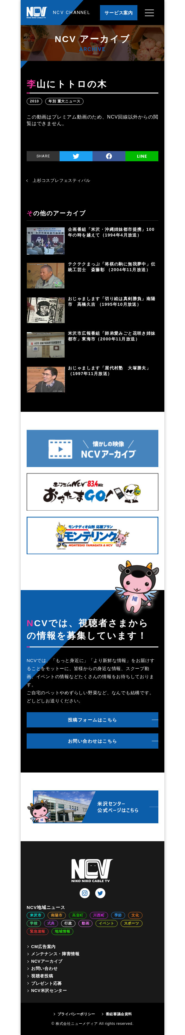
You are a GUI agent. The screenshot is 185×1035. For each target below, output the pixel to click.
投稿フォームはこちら (92, 719)
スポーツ (131, 923)
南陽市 (56, 915)
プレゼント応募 (46, 983)
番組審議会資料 (119, 1014)
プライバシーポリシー (76, 1014)
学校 (34, 923)
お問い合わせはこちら (92, 741)
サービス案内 (118, 12)
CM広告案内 (43, 946)
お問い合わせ (44, 968)
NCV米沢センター (49, 990)
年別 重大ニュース (64, 101)
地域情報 (62, 931)
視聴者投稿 (42, 975)
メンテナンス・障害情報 (55, 953)
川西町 (98, 915)
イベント (106, 923)
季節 (118, 915)
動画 (86, 923)
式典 (51, 923)
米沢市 (35, 915)
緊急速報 (37, 931)
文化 (135, 915)
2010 (34, 101)
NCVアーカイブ (47, 961)
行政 (68, 923)
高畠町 (78, 915)
